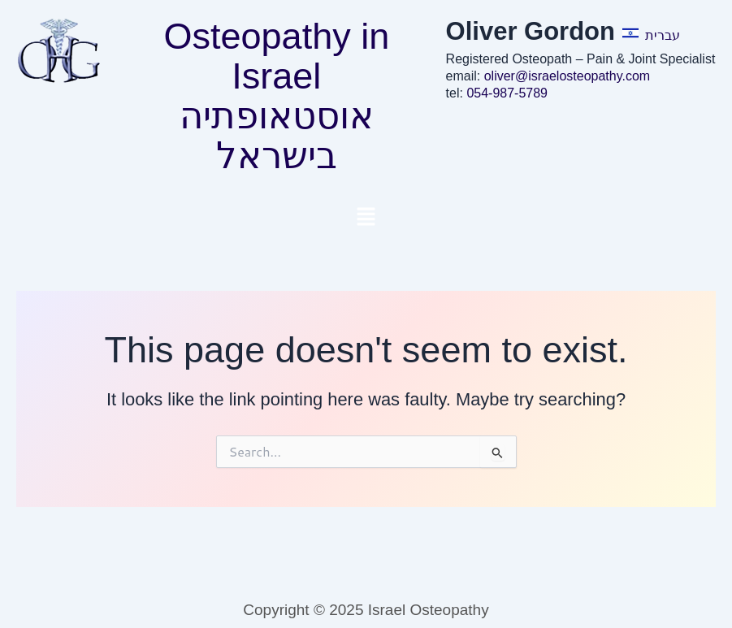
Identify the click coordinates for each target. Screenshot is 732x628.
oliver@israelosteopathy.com (567, 76)
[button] (365, 217)
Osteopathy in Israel (277, 56)
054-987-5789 (507, 93)
